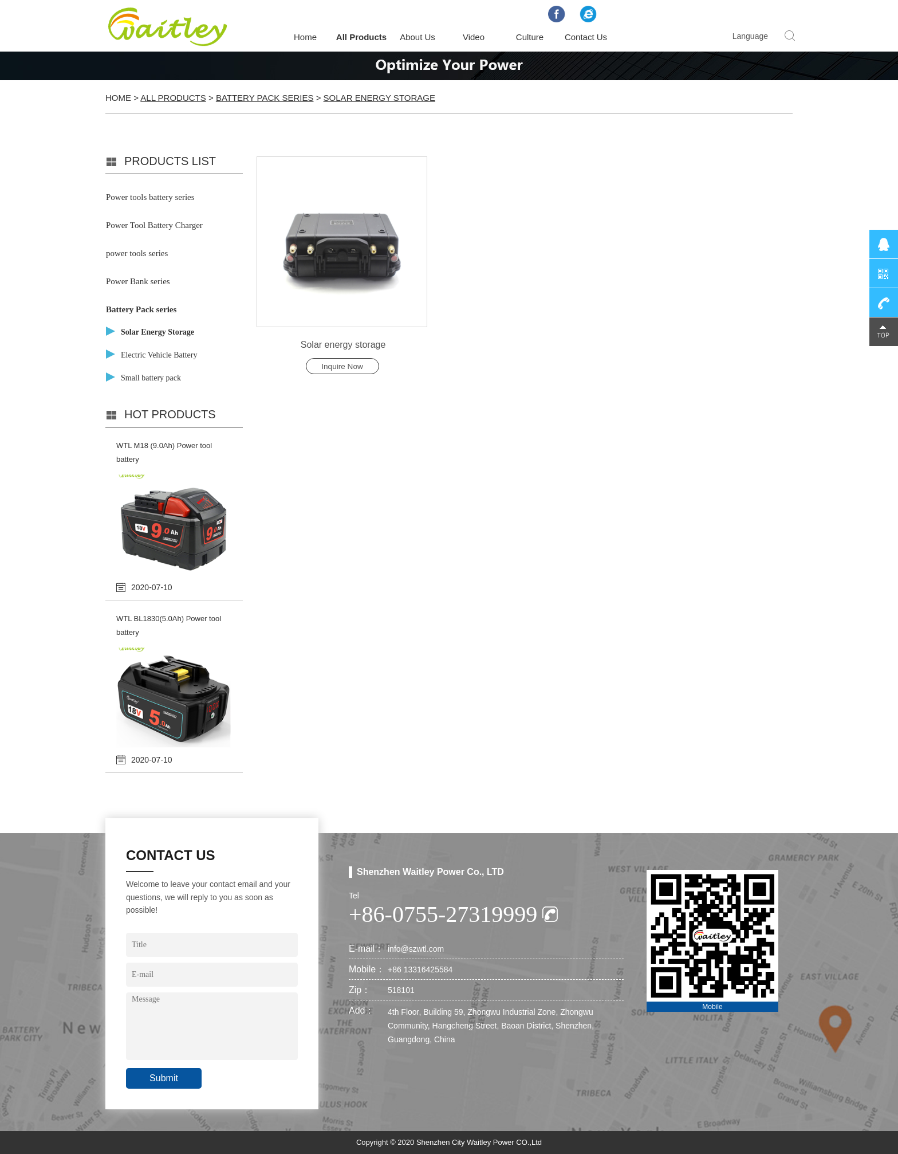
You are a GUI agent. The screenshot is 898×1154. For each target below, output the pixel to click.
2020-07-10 (151, 587)
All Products (361, 37)
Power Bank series (138, 281)
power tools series (137, 253)
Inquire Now (342, 366)
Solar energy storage (343, 345)
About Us (417, 37)
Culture (529, 37)
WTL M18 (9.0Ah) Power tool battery (164, 452)
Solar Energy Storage (379, 98)
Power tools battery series (150, 197)
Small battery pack (151, 378)
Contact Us (586, 37)
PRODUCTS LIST (170, 161)
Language (750, 36)
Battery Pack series (265, 98)
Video (474, 37)
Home (305, 37)
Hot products (170, 414)
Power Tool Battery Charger (154, 225)
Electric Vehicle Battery (159, 355)
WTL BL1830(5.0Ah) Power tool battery (168, 625)
